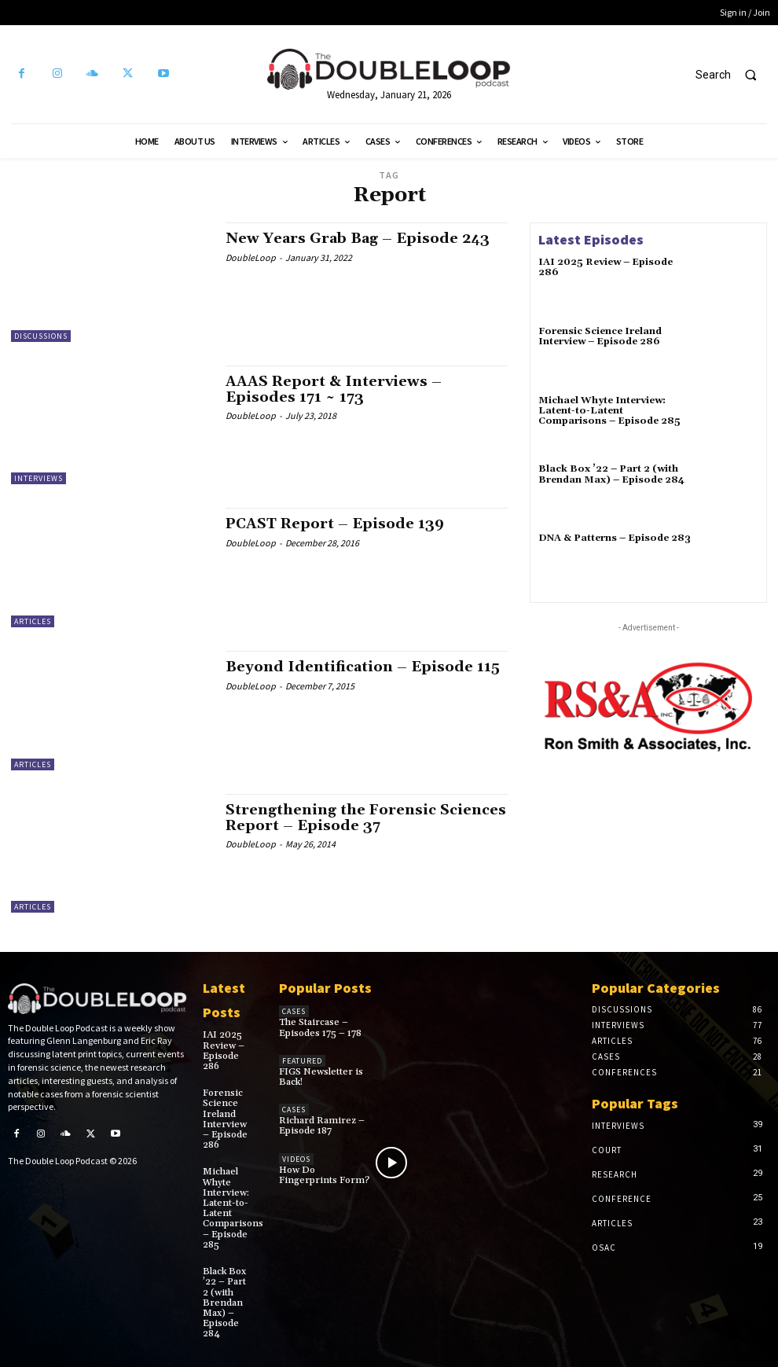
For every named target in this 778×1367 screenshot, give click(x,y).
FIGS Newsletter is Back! (321, 1077)
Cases (294, 1011)
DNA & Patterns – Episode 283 (614, 538)
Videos (296, 1159)
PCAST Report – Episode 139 (335, 524)
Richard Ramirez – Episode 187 (322, 1126)
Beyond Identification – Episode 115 (363, 667)
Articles (32, 621)
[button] (732, 74)
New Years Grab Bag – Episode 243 (358, 239)
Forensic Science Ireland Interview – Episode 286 (600, 336)
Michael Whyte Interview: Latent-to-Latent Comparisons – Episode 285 (609, 411)
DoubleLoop (251, 257)
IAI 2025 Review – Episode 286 (605, 267)
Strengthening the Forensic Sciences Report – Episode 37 (366, 818)
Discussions (41, 336)
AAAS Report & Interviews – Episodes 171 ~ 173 (334, 389)
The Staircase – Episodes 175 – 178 (320, 1027)
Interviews (38, 478)
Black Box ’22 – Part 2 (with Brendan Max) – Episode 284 (611, 474)
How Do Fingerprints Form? (324, 1175)
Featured (302, 1061)
